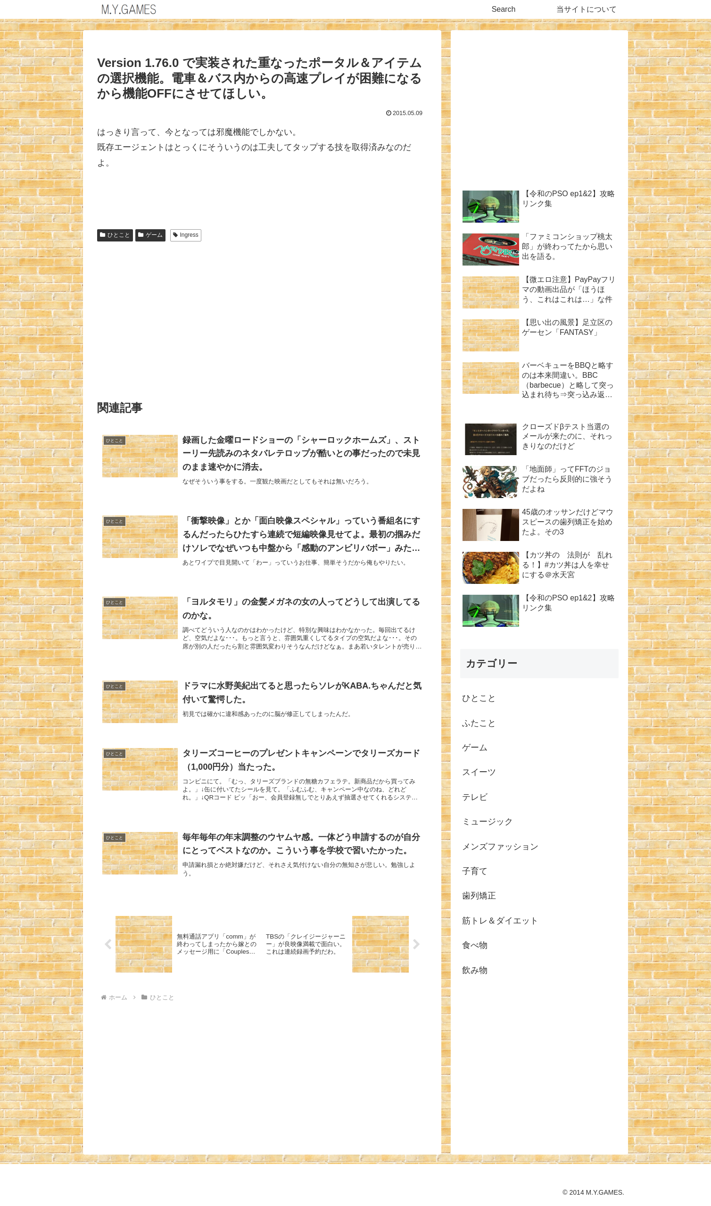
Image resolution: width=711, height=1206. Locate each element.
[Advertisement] (262, 316)
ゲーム (150, 235)
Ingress (185, 235)
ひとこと (115, 235)
